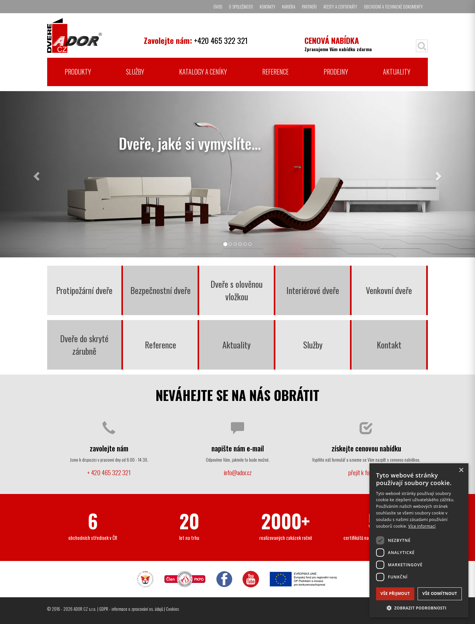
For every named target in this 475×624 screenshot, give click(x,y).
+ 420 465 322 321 (109, 472)
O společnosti (241, 6)
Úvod (217, 6)
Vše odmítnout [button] (439, 593)
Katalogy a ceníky (203, 72)
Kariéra (288, 6)
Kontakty (267, 6)
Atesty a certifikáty (340, 6)
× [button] (461, 470)
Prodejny (336, 72)
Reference (275, 72)
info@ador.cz (238, 472)
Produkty (78, 72)
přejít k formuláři (366, 472)
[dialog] (418, 540)
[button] (419, 608)
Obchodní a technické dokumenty (393, 6)
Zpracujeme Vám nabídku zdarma (338, 43)
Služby (135, 72)
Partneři (309, 6)
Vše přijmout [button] (395, 593)
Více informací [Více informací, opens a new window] (422, 526)
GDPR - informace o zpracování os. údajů (131, 609)
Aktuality (396, 72)
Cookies (172, 609)
